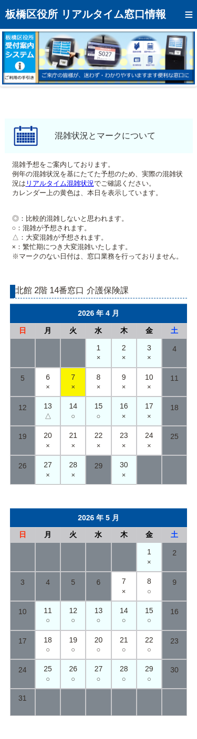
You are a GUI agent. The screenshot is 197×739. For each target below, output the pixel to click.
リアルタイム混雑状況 (60, 183)
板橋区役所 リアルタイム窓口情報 (85, 14)
